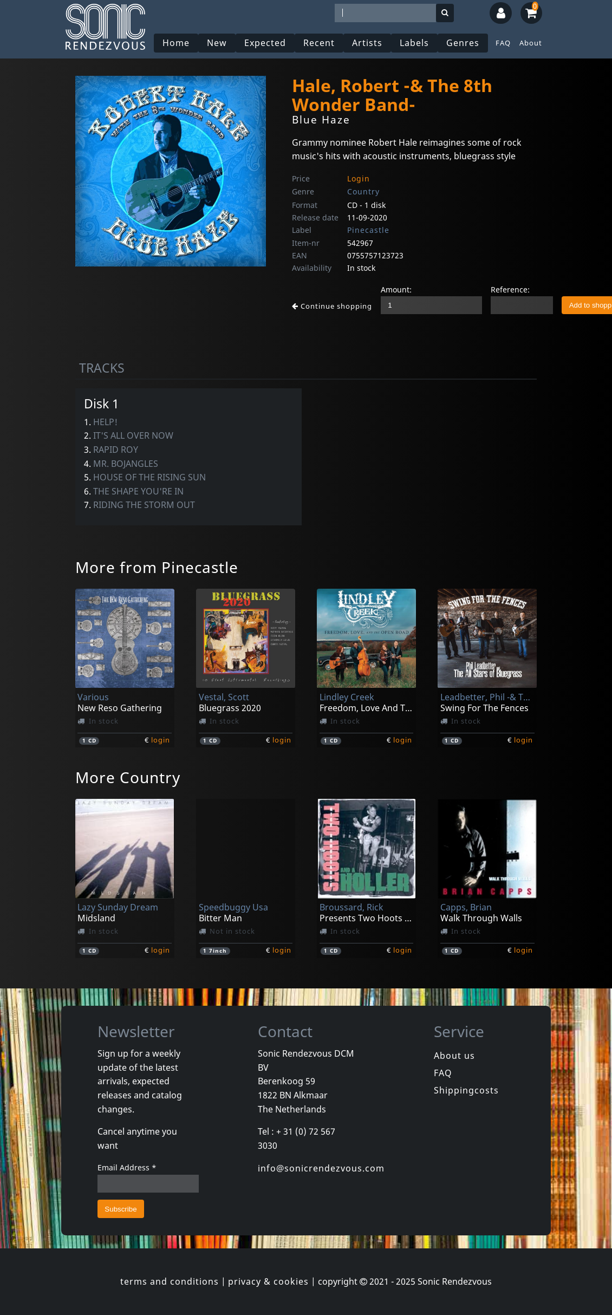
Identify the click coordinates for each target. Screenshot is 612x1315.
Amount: (396, 289)
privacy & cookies (268, 1281)
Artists (367, 43)
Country (363, 191)
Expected (265, 43)
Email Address (127, 1167)
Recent (319, 43)
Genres (462, 43)
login (160, 740)
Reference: (510, 289)
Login (358, 178)
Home (176, 43)
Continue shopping (332, 306)
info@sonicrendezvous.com (321, 1168)
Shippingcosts (466, 1090)
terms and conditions (169, 1281)
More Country (127, 777)
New (217, 43)
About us (454, 1056)
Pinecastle (368, 230)
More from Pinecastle (156, 567)
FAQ (503, 43)
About (530, 43)
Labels (414, 43)
